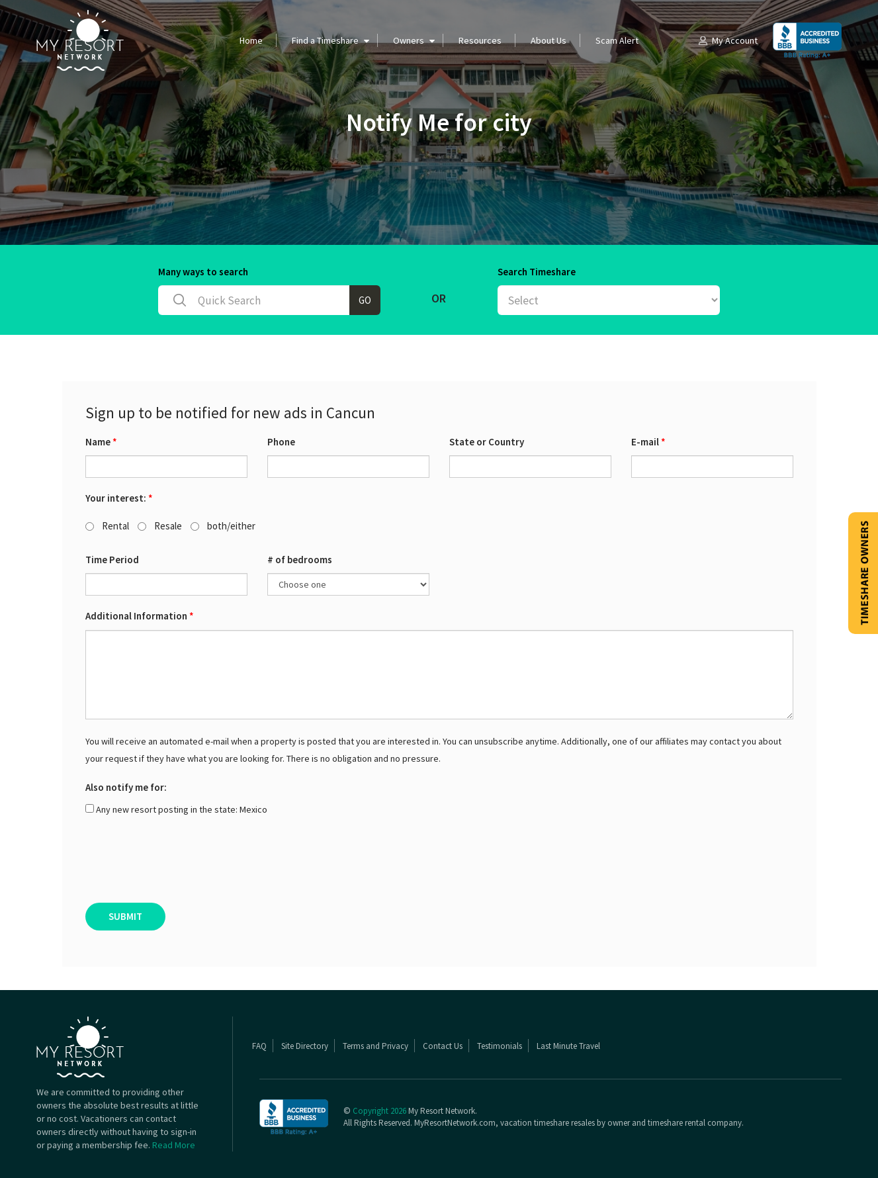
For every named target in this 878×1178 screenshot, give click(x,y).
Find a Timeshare (325, 40)
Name (101, 441)
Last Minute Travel (568, 1046)
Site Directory (304, 1046)
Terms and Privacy (375, 1046)
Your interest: (119, 498)
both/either (223, 526)
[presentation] (185, 863)
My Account (727, 40)
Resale (160, 526)
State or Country (486, 441)
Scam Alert (616, 40)
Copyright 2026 (379, 1110)
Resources (480, 40)
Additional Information (139, 616)
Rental (107, 526)
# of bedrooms (299, 559)
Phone (281, 441)
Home (251, 40)
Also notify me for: (126, 787)
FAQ (259, 1046)
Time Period (112, 559)
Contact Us (442, 1046)
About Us (548, 40)
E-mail (648, 441)
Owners (408, 40)
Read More (173, 1145)
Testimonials (499, 1046)
